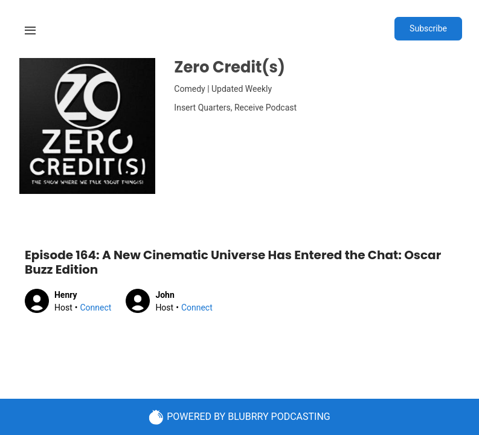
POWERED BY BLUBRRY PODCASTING (239, 417)
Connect (95, 307)
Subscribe (428, 28)
